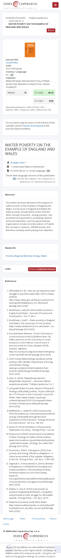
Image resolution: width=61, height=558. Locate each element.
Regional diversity (23, 255)
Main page (8, 518)
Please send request (32, 125)
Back (51, 30)
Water (44, 255)
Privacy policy (38, 518)
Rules (23, 518)
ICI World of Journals (16, 17)
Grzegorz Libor (17, 162)
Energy (36, 255)
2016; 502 (16, 20)
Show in (42, 269)
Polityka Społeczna (38, 17)
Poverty (10, 255)
